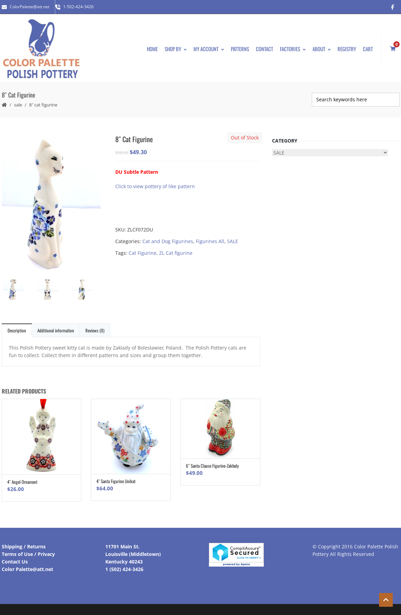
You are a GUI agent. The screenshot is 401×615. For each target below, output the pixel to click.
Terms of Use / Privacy (28, 554)
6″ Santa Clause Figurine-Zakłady (212, 465)
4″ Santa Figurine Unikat (115, 481)
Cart (368, 49)
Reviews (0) (94, 330)
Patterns (240, 49)
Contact (264, 49)
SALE (18, 105)
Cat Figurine (142, 253)
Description (17, 330)
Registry (347, 49)
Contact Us (15, 561)
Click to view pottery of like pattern (155, 186)
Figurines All (210, 241)
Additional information (55, 330)
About (321, 49)
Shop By (176, 49)
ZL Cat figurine (175, 253)
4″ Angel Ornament (22, 481)
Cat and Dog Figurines (167, 241)
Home (152, 49)
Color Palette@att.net (27, 569)
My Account (208, 49)
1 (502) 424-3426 (124, 569)
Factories (293, 49)
